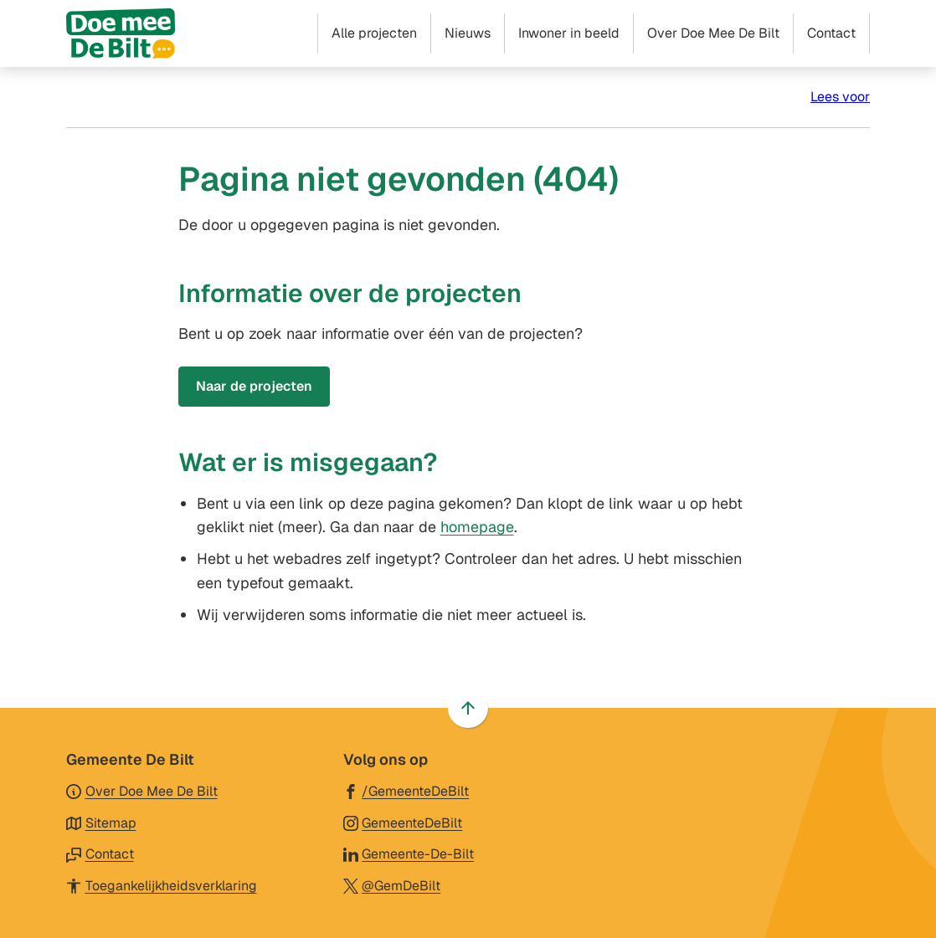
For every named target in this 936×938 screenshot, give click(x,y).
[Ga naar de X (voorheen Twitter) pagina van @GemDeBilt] (392, 884)
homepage (477, 526)
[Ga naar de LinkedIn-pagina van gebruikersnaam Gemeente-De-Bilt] (409, 853)
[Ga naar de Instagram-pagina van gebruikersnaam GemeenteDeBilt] (403, 822)
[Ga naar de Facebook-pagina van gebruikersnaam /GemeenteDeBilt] (406, 790)
